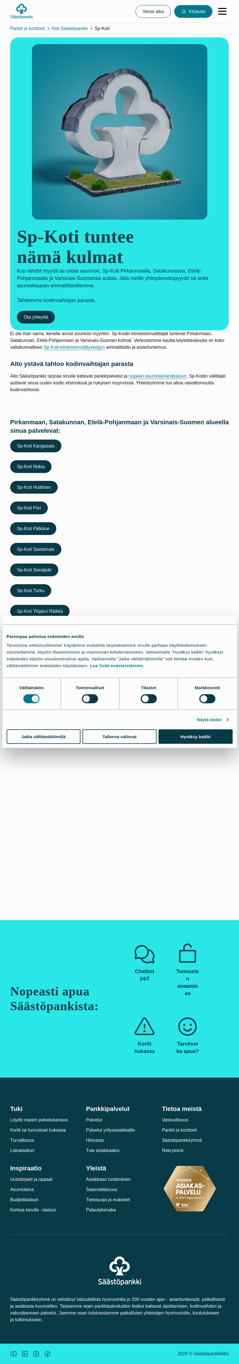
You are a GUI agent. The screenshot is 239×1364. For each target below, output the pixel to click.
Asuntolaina (22, 1189)
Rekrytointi (173, 1150)
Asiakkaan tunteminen (108, 1179)
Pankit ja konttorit (27, 28)
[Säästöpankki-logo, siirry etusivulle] (21, 11)
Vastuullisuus (175, 1119)
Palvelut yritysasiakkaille (110, 1130)
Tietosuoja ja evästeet (108, 1199)
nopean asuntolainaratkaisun (158, 376)
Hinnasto (95, 1140)
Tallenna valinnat (119, 736)
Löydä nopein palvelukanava (39, 1119)
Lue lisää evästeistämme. (117, 665)
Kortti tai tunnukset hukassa (38, 1130)
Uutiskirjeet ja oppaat (31, 1179)
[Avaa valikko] (222, 11)
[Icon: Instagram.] (36, 1353)
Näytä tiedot (209, 719)
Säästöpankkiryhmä (182, 1140)
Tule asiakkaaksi (102, 1150)
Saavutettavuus (101, 1189)
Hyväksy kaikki (195, 736)
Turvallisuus (22, 1140)
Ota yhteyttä (36, 317)
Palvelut (94, 1119)
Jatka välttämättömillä (43, 736)
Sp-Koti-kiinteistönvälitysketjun (74, 347)
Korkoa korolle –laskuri (33, 1209)
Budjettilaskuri (24, 1199)
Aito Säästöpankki (70, 28)
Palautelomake (101, 1209)
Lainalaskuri (22, 1150)
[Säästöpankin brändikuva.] (13, 1353)
